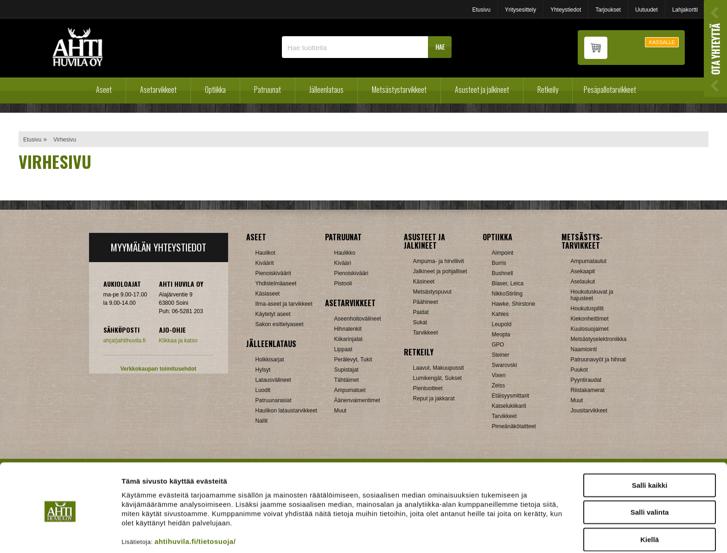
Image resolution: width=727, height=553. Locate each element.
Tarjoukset (608, 9)
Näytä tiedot (496, 535)
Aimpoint (503, 253)
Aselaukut (583, 281)
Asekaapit (583, 271)
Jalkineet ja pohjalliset (440, 271)
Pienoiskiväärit (273, 273)
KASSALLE (662, 42)
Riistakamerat (588, 390)
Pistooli (343, 283)
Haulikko (345, 253)
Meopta (501, 334)
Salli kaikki (650, 449)
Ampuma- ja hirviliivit (438, 261)
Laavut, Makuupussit (438, 368)
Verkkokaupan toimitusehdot (158, 369)
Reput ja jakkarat (434, 398)
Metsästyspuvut (432, 292)
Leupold (502, 324)
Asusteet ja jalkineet (482, 89)
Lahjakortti (685, 9)
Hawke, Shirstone (514, 304)
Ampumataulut (588, 261)
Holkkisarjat (269, 359)
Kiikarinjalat (348, 339)
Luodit (263, 390)
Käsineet (424, 281)
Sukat (420, 322)
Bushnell (502, 273)
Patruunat (267, 89)
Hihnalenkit (348, 329)
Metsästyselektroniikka (599, 339)
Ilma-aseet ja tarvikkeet (283, 304)
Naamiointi (584, 349)
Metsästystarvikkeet (399, 89)
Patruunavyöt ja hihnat (598, 359)
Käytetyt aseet (273, 314)
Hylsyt (263, 370)
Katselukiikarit (509, 406)
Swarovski (504, 365)
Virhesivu (64, 139)
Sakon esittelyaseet (279, 324)
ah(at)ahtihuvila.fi (124, 340)
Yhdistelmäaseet (276, 283)
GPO (498, 344)
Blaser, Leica (508, 283)
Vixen (499, 375)
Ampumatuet (350, 390)
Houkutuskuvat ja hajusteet (592, 295)
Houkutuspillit (587, 308)
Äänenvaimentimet (357, 400)
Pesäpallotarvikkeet (610, 89)
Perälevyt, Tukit (353, 359)
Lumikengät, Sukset (437, 378)
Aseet (104, 89)
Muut (340, 410)
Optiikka (215, 89)
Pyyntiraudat (586, 380)
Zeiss (498, 385)
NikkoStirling (507, 293)
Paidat (421, 312)
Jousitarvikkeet (589, 410)
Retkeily (547, 89)
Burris (499, 263)
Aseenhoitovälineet (357, 318)
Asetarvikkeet (158, 89)
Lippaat (343, 349)
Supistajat (346, 370)
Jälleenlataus (326, 89)
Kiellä (649, 503)
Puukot (579, 370)
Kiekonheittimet (590, 318)
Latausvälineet (273, 380)
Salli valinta (650, 476)
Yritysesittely (520, 9)
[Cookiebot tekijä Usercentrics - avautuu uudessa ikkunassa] (60, 535)
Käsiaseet (267, 293)
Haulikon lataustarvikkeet (286, 410)
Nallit (261, 421)
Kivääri (342, 263)
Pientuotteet (428, 388)
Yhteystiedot (565, 9)
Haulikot (265, 253)
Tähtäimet (346, 380)
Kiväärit (264, 263)
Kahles (500, 314)
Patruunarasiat (273, 400)
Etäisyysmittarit (510, 395)
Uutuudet (646, 9)
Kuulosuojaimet (590, 329)
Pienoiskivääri (351, 273)
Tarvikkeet (425, 332)
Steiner (501, 355)
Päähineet (425, 302)
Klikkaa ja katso (178, 340)
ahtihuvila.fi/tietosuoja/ (195, 505)
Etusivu (481, 9)
